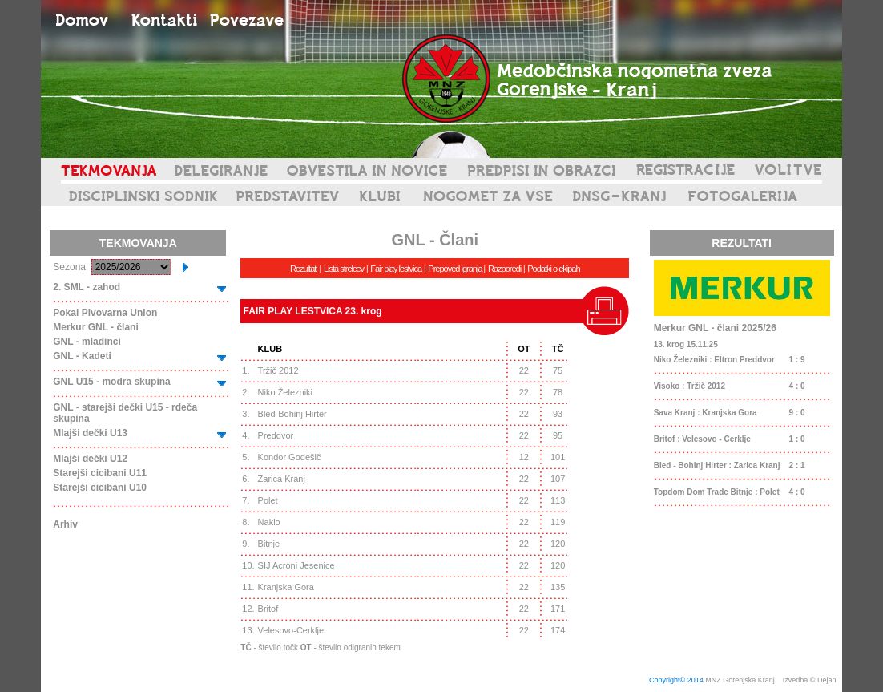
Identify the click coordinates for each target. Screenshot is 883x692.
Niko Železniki (285, 392)
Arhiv (65, 524)
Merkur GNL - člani (95, 327)
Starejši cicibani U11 (100, 473)
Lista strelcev (344, 268)
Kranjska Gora (286, 587)
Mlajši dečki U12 (90, 458)
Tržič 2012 (278, 370)
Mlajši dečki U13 (90, 433)
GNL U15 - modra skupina (111, 381)
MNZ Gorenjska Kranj (740, 680)
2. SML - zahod (86, 287)
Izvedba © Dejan (810, 680)
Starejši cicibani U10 (100, 487)
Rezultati (303, 268)
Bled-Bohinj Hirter (292, 414)
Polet (268, 500)
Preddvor (276, 435)
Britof (268, 608)
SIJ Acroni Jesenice (296, 565)
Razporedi (504, 268)
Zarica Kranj (281, 479)
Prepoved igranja (455, 268)
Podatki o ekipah (553, 268)
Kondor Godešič (289, 457)
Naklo (269, 522)
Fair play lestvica (395, 268)
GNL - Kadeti (82, 356)
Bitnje (269, 543)
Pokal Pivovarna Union (105, 312)
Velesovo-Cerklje (291, 630)
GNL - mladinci (86, 341)
